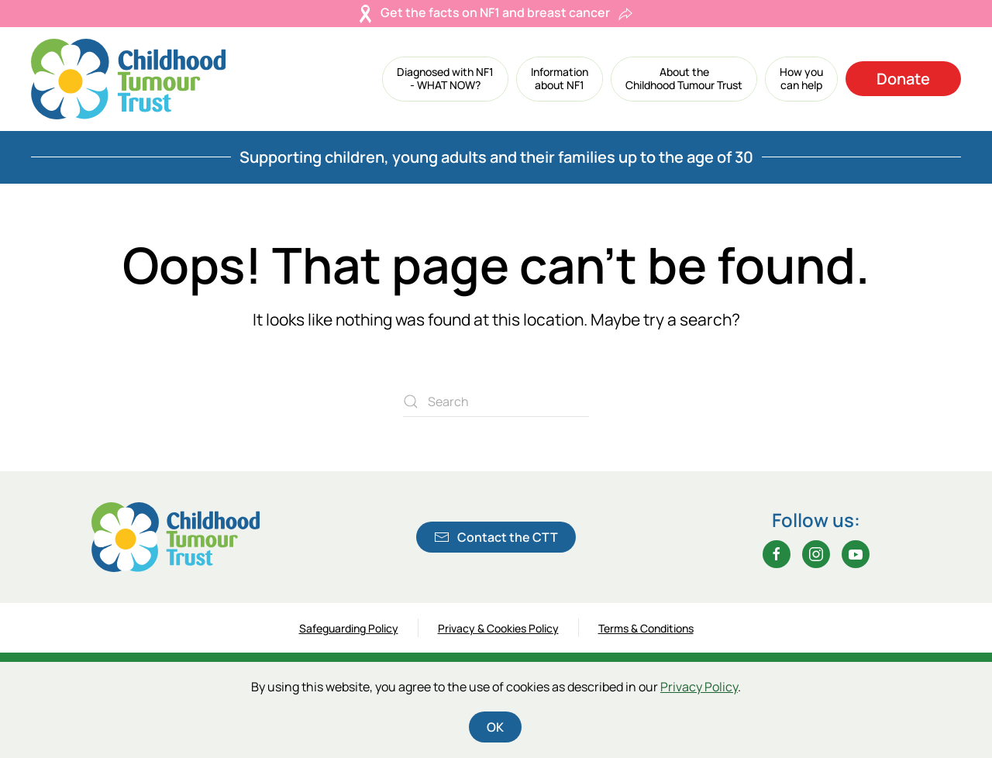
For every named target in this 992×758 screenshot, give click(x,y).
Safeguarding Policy (348, 629)
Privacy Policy (699, 686)
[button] (445, 79)
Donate (903, 78)
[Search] (496, 401)
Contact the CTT (496, 537)
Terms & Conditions (646, 629)
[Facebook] (776, 554)
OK (495, 727)
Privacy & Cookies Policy (498, 629)
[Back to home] (128, 79)
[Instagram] (816, 554)
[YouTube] (856, 554)
